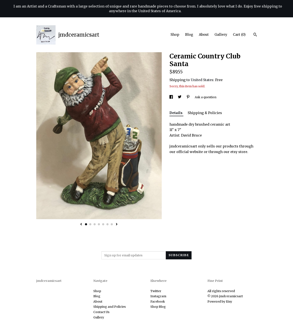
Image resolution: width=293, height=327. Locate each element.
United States (202, 80)
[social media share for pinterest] (188, 97)
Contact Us (101, 312)
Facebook (157, 301)
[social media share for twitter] (180, 97)
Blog (189, 34)
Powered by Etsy (219, 301)
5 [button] (103, 224)
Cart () (239, 34)
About (204, 34)
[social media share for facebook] (171, 97)
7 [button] (112, 224)
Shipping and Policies (109, 307)
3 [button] (95, 224)
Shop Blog (158, 307)
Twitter (155, 291)
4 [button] (99, 224)
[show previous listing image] (81, 224)
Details (176, 113)
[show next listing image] (117, 224)
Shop (175, 34)
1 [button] (86, 224)
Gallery (220, 34)
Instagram (158, 296)
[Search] (255, 35)
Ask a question (205, 97)
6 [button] (107, 224)
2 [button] (90, 224)
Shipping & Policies (205, 113)
